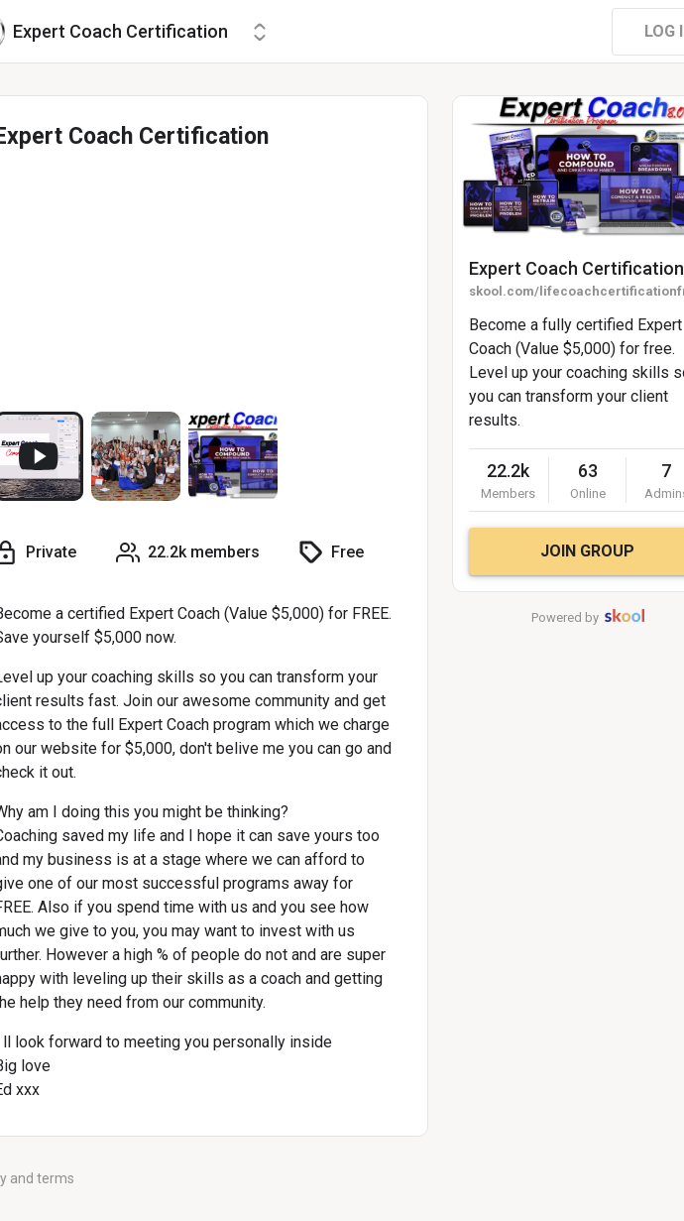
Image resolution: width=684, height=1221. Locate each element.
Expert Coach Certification (576, 268)
